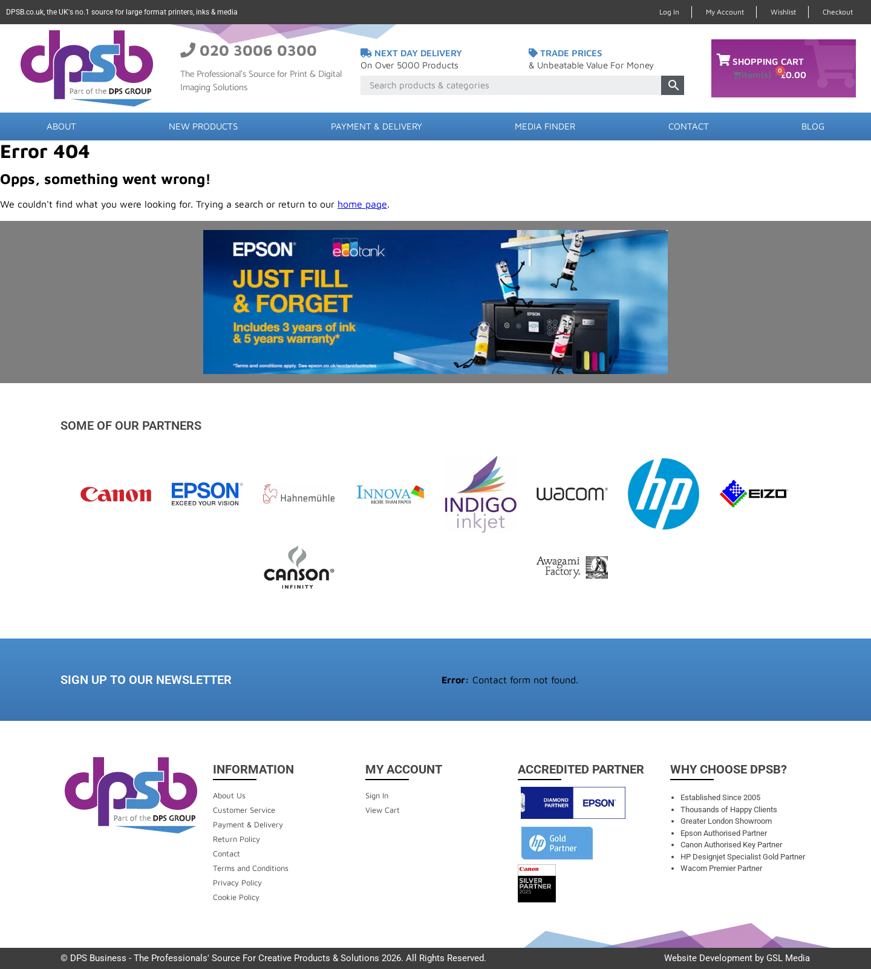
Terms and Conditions (251, 868)
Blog (812, 126)
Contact (688, 126)
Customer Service (244, 810)
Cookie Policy (236, 897)
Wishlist (783, 11)
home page (362, 204)
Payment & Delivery (376, 126)
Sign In (376, 795)
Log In (669, 11)
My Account (725, 11)
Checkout (838, 11)
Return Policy (236, 839)
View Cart (382, 810)
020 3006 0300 (258, 50)
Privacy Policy (237, 882)
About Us (229, 795)
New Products (203, 126)
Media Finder (545, 126)
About (61, 126)
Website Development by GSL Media (737, 958)
